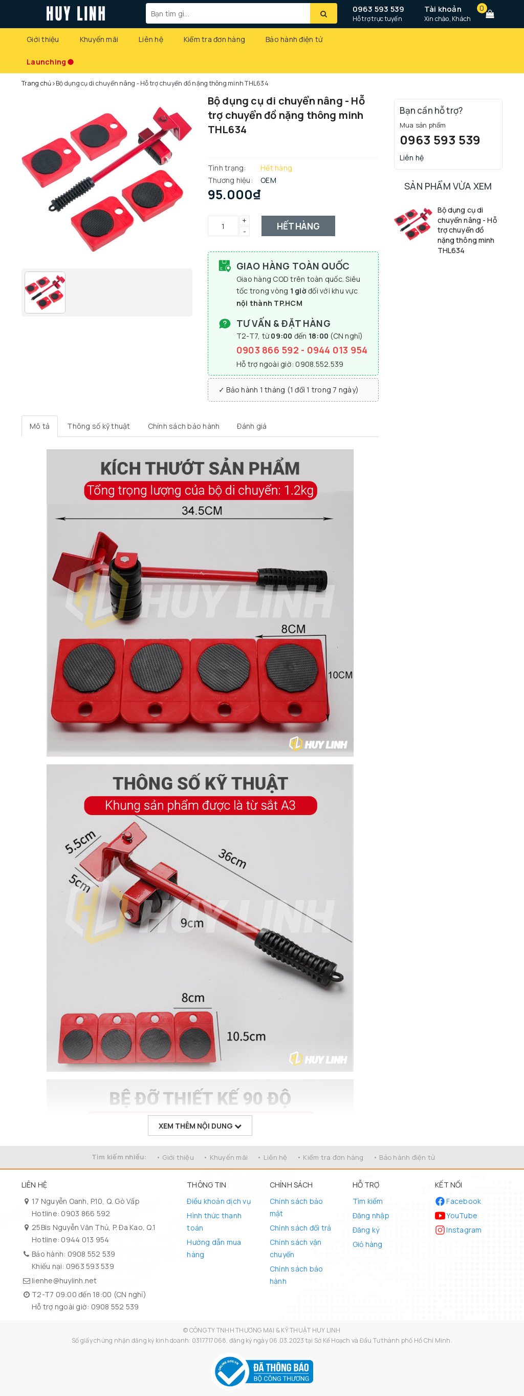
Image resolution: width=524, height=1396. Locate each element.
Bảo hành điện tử (294, 39)
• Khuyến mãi (225, 1157)
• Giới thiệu (175, 1157)
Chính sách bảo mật (296, 1207)
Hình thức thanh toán (214, 1222)
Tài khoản (443, 9)
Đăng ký (366, 1230)
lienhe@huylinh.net (64, 1280)
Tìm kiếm (368, 1201)
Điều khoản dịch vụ (219, 1201)
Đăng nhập (371, 1215)
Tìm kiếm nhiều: (119, 1156)
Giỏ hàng (368, 1244)
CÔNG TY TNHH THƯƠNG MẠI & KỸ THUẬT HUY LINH (265, 1330)
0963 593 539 (379, 9)
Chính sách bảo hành (296, 1275)
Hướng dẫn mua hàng (214, 1248)
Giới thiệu (43, 39)
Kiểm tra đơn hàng (214, 39)
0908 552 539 (92, 1254)
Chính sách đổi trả (301, 1228)
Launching (46, 62)
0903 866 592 (268, 350)
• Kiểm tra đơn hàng (330, 1157)
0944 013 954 (337, 350)
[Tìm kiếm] (323, 13)
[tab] (39, 426)
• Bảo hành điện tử (404, 1157)
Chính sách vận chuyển (296, 1248)
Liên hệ (151, 39)
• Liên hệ (272, 1157)
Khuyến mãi (99, 39)
